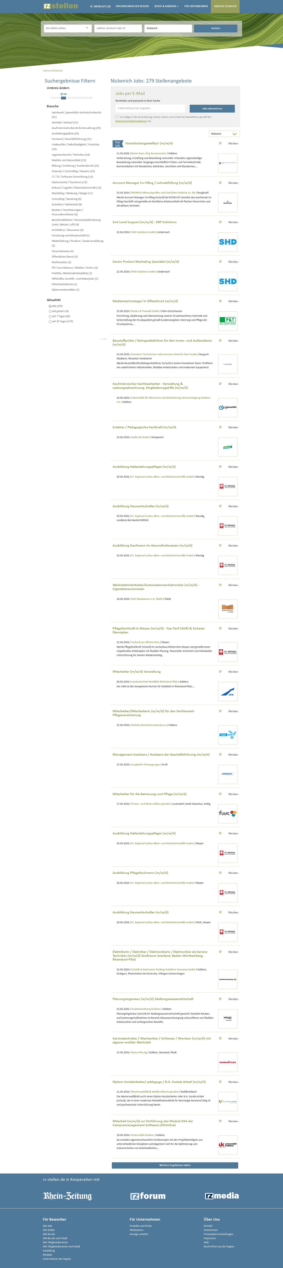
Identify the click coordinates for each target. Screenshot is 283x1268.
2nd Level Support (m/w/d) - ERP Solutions (144, 222)
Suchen (215, 28)
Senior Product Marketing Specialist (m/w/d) (146, 262)
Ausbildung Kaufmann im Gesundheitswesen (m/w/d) (152, 546)
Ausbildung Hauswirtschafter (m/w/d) (141, 506)
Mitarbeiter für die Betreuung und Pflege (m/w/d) (150, 794)
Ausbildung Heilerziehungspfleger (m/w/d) (144, 467)
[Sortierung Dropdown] (236, 134)
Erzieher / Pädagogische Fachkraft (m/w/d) (144, 427)
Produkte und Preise (141, 1226)
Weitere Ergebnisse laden (175, 1165)
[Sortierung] (220, 134)
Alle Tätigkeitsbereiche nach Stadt (61, 1246)
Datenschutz (211, 1230)
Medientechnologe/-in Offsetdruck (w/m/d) (145, 301)
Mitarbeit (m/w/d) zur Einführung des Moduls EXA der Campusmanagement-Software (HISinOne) (153, 1123)
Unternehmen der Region (132, 6)
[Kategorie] (64, 28)
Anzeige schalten (225, 6)
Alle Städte (49, 1230)
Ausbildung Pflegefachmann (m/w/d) (140, 873)
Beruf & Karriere (166, 6)
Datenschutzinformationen (131, 121)
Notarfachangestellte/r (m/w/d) (149, 143)
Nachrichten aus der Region (219, 1246)
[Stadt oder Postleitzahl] (168, 28)
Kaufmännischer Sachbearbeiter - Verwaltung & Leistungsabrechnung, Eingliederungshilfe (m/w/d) (150, 386)
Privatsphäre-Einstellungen (218, 1234)
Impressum (210, 1238)
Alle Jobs (47, 1226)
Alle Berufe (49, 1234)
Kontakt (208, 1226)
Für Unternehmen (196, 6)
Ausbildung (49, 1250)
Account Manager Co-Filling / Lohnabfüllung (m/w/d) (152, 183)
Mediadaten (136, 1230)
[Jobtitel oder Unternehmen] (118, 28)
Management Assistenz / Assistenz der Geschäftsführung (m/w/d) (161, 755)
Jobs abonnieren (212, 108)
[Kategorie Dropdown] (88, 28)
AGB (206, 1242)
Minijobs (47, 1254)
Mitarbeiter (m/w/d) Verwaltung (137, 672)
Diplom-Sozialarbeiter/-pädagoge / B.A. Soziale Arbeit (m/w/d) (159, 1082)
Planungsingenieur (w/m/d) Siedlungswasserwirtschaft (153, 999)
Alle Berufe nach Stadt (55, 1238)
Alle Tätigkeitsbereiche (55, 1242)
